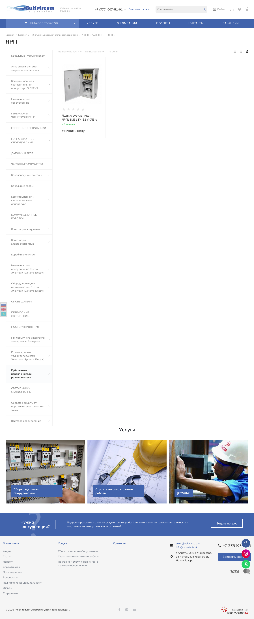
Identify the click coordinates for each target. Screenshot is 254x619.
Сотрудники (10, 593)
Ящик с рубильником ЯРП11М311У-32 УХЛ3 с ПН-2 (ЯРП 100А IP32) (79, 119)
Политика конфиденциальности (22, 582)
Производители (12, 572)
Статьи (7, 556)
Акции (7, 551)
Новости (8, 561)
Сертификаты (11, 567)
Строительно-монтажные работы (78, 556)
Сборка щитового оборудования (78, 551)
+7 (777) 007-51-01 (109, 9)
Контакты (119, 543)
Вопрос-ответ (11, 577)
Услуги (62, 543)
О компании (11, 543)
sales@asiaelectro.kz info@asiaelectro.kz (188, 545)
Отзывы (7, 588)
